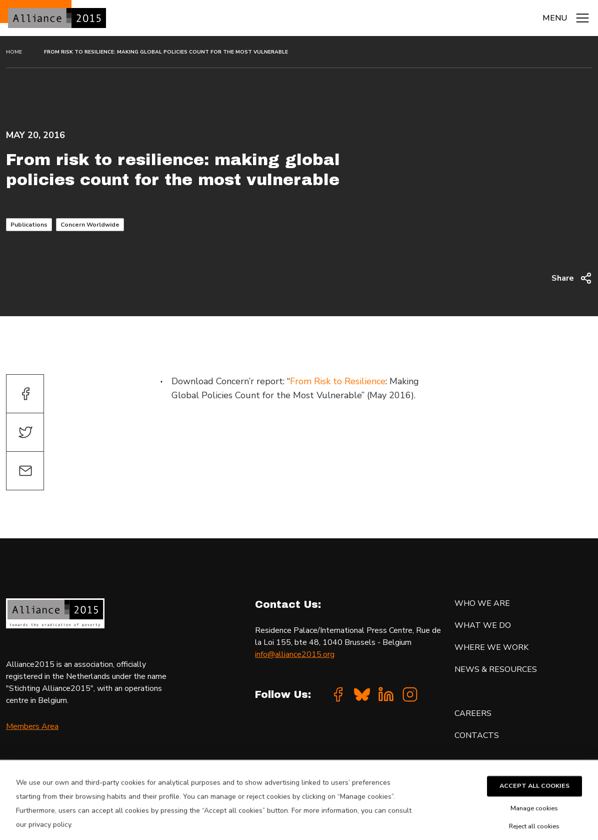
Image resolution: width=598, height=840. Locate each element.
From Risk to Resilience (338, 381)
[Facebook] (338, 694)
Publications (29, 225)
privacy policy (49, 831)
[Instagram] (410, 694)
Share (572, 278)
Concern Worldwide (90, 225)
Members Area (32, 726)
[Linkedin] (386, 694)
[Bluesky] (362, 694)
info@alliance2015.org (294, 654)
